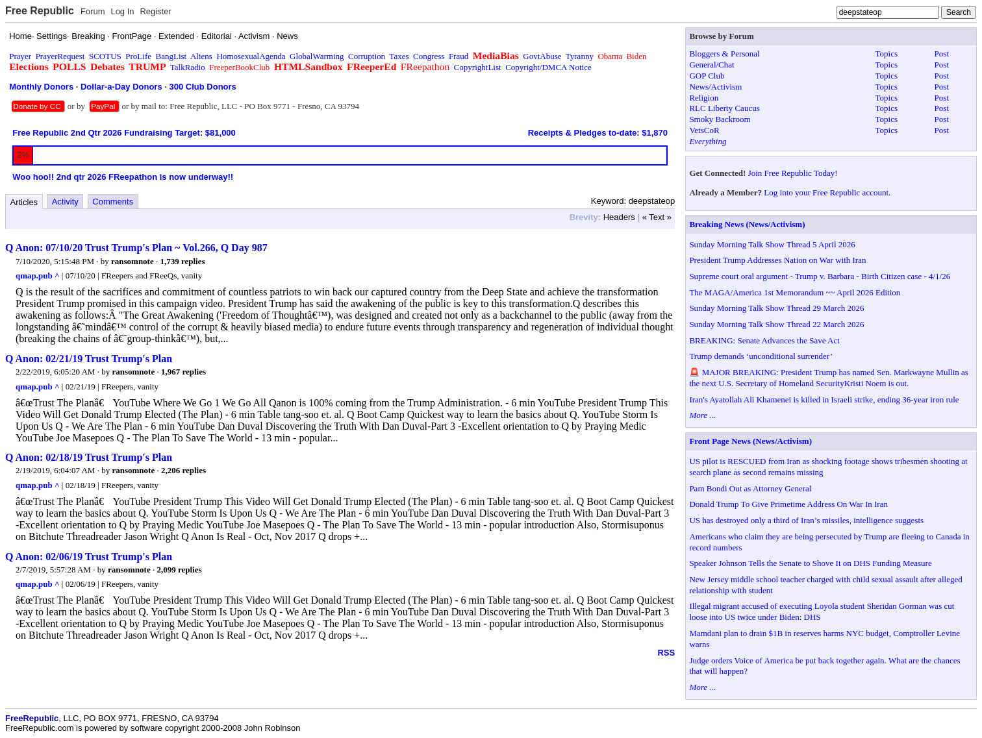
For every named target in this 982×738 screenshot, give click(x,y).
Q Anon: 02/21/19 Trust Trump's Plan (88, 358)
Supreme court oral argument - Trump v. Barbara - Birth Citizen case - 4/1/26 (819, 276)
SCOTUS (105, 56)
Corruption (366, 56)
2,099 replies (179, 569)
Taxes (399, 56)
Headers (619, 217)
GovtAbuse (542, 56)
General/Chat (711, 64)
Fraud (458, 56)
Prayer (20, 56)
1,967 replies (183, 371)
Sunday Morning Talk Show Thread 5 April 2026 (772, 244)
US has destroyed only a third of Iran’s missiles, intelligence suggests (806, 520)
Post (942, 53)
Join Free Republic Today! (793, 173)
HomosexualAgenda (250, 56)
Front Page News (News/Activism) (750, 441)
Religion (703, 98)
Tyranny (580, 56)
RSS (666, 653)
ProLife (138, 56)
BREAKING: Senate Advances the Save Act (764, 340)
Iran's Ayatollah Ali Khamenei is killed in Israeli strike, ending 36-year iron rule (824, 399)
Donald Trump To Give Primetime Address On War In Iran (788, 504)
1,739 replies (182, 261)
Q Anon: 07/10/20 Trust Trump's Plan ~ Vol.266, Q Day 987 (136, 247)
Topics (886, 53)
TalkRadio (187, 67)
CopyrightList (477, 67)
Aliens (201, 56)
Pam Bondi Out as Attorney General (750, 488)
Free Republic (39, 10)
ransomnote (132, 261)
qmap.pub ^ (38, 275)
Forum (93, 11)
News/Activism (715, 87)
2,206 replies (183, 470)
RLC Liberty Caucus (724, 108)
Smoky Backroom (719, 119)
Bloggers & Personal (724, 53)
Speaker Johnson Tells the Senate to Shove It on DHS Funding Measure (810, 563)
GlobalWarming (317, 56)
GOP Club (706, 75)
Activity (65, 201)
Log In (122, 11)
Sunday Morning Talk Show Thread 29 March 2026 (776, 308)
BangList (171, 56)
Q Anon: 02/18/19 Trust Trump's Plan (88, 457)
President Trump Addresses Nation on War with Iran (777, 260)
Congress (428, 56)
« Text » (657, 217)
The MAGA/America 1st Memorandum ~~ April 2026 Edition (794, 292)
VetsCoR (704, 130)
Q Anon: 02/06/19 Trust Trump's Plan (88, 556)
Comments (112, 201)
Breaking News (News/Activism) (747, 224)
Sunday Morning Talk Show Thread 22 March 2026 (776, 324)
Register (155, 11)
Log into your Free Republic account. (827, 192)
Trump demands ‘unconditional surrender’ (761, 356)
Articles (24, 202)
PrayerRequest (60, 56)
